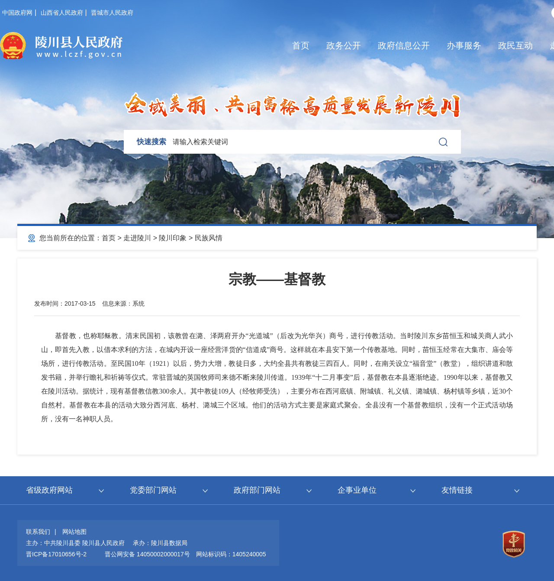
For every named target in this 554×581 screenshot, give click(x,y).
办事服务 (464, 45)
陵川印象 (173, 238)
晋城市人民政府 (112, 12)
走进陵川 (137, 238)
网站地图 (74, 531)
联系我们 (38, 531)
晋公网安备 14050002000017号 (147, 554)
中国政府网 (17, 12)
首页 (300, 45)
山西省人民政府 (62, 12)
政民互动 (515, 45)
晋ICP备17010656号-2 (56, 554)
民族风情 (208, 238)
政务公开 (343, 45)
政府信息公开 (404, 45)
